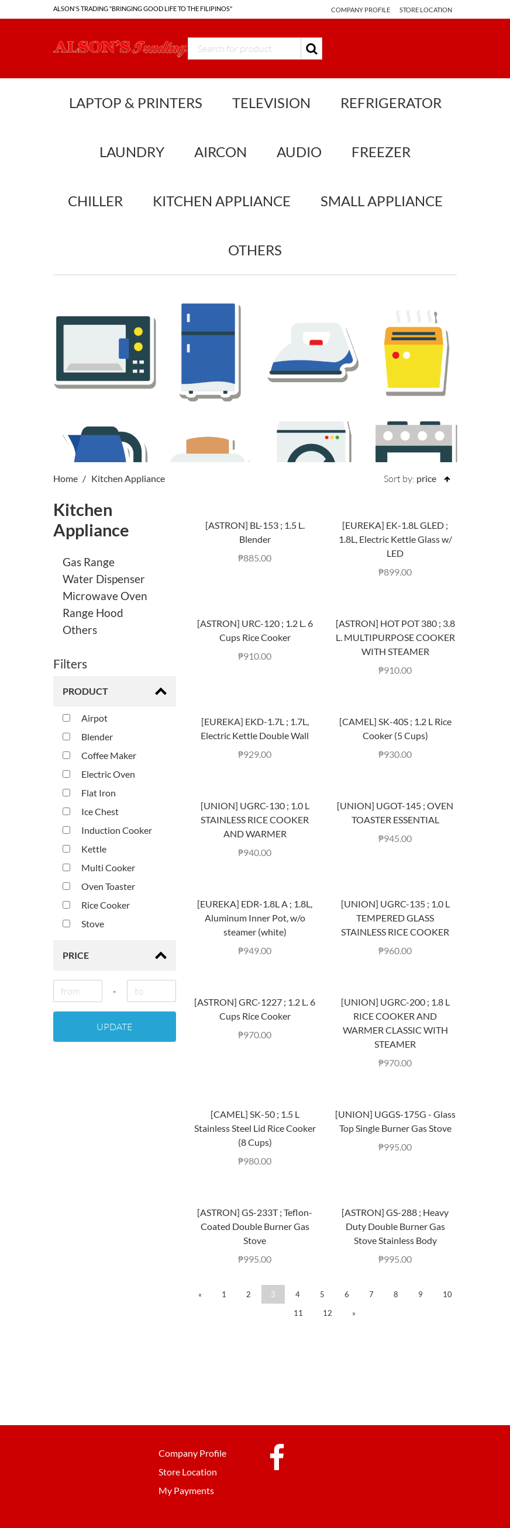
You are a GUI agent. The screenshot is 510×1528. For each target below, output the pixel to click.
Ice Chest (91, 811)
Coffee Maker (99, 755)
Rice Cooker (96, 904)
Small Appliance (382, 200)
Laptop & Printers (135, 102)
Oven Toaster (99, 886)
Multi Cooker (99, 867)
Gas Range (89, 562)
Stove (83, 923)
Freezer (381, 151)
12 (327, 1313)
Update (114, 1026)
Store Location (425, 9)
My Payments (186, 1490)
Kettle (84, 848)
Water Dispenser (104, 578)
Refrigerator (391, 102)
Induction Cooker (107, 830)
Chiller (95, 200)
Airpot (85, 717)
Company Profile (358, 9)
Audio (299, 151)
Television (271, 102)
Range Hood (93, 612)
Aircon (220, 151)
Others (255, 249)
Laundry (131, 151)
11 (298, 1313)
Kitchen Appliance (222, 200)
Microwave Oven (105, 595)
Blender (88, 736)
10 (447, 1294)
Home (65, 478)
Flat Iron (89, 792)
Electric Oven (99, 773)
